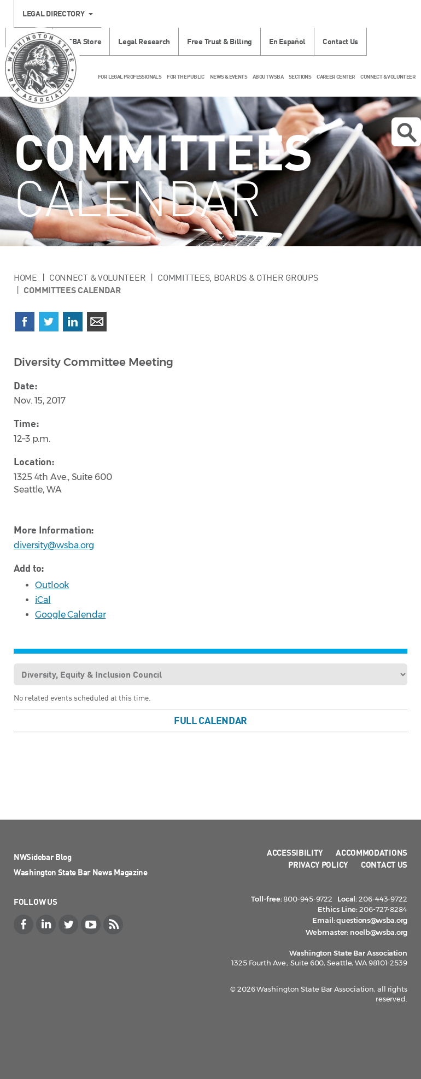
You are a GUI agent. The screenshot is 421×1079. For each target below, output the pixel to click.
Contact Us (340, 41)
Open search (407, 133)
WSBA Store (81, 41)
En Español (287, 41)
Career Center (336, 76)
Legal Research (144, 41)
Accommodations (371, 852)
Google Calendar (70, 614)
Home (25, 277)
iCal (43, 600)
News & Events (228, 76)
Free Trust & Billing (219, 41)
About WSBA (268, 76)
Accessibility (295, 852)
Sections (300, 76)
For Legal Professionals (129, 76)
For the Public (185, 76)
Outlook (52, 585)
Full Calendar (210, 720)
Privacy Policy (318, 864)
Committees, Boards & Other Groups (237, 277)
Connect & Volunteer (388, 76)
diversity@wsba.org (54, 545)
